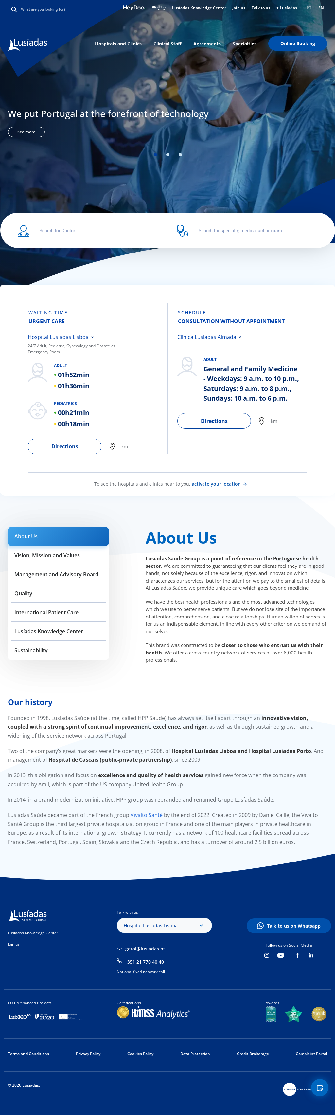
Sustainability (31, 650)
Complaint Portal (311, 1053)
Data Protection (195, 1053)
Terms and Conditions (28, 1053)
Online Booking (297, 43)
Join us (238, 7)
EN (321, 7)
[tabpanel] (167, 121)
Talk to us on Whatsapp (294, 926)
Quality (23, 593)
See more (26, 132)
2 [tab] (167, 154)
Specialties (244, 44)
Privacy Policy (88, 1053)
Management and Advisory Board (56, 574)
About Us (26, 536)
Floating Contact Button (317, 1090)
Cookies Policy (140, 1053)
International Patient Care (46, 612)
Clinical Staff (167, 44)
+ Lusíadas (286, 7)
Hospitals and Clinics (118, 44)
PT (309, 7)
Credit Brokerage (253, 1053)
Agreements (207, 44)
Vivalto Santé (146, 815)
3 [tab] (180, 154)
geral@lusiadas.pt (145, 949)
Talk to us (261, 7)
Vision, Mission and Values (47, 555)
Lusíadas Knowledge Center (199, 7)
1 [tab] (155, 154)
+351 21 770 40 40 (144, 962)
